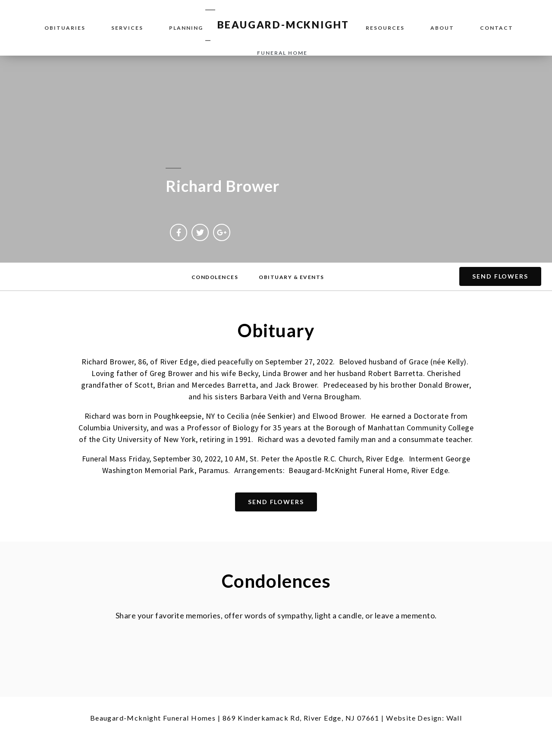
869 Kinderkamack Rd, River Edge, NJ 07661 (301, 718)
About (442, 28)
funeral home (282, 53)
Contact (496, 28)
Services (127, 28)
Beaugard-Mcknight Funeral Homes (153, 718)
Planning (186, 28)
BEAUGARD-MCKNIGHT (283, 25)
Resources (385, 28)
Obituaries (64, 28)
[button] (215, 277)
